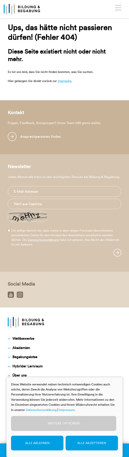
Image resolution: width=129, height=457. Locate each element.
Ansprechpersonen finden (40, 136)
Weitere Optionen (64, 423)
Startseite (64, 81)
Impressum (67, 410)
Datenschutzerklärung (43, 240)
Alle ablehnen (37, 443)
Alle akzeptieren (91, 443)
